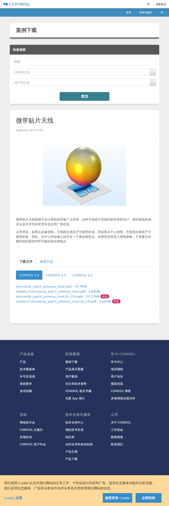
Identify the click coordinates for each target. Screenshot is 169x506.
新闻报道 (117, 437)
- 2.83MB (58, 291)
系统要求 (26, 383)
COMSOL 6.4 (29, 275)
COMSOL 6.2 (82, 275)
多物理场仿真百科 (123, 398)
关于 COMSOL (121, 422)
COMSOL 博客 (121, 391)
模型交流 (117, 383)
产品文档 (71, 451)
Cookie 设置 (13, 497)
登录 (128, 12)
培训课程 (117, 369)
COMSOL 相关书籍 (78, 391)
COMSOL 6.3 (56, 275)
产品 (23, 362)
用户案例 (71, 376)
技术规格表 (27, 369)
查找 (84, 96)
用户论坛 (117, 376)
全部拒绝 (148, 498)
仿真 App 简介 (75, 398)
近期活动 (26, 437)
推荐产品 (46, 261)
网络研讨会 (27, 422)
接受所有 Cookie (117, 498)
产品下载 (71, 459)
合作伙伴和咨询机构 (79, 444)
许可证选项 (27, 376)
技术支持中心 (74, 422)
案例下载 (26, 30)
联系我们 (117, 444)
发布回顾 (26, 391)
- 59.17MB (58, 296)
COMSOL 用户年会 (33, 444)
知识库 (70, 437)
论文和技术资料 (76, 383)
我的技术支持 (74, 429)
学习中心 (117, 362)
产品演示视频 (74, 369)
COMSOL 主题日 (31, 429)
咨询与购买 (146, 12)
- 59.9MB (51, 286)
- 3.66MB (64, 301)
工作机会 (117, 429)
